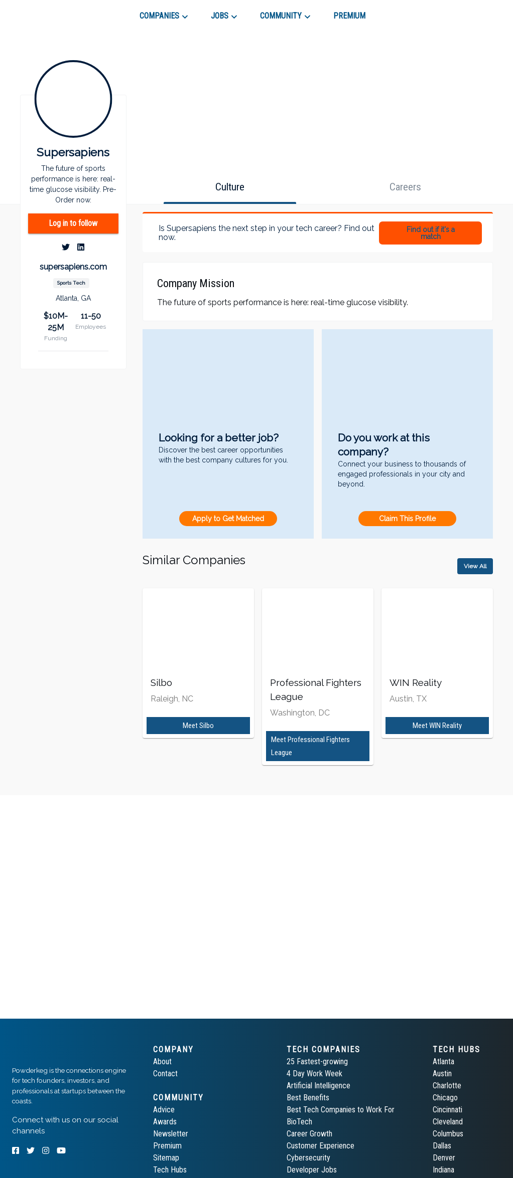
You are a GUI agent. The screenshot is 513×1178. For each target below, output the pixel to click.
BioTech (299, 1121)
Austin (442, 1073)
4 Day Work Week (314, 1073)
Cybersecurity (308, 1157)
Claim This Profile (407, 519)
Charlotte (447, 1085)
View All (475, 566)
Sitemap (166, 1157)
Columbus (448, 1133)
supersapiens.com (73, 267)
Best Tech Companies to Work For (341, 1109)
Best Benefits (308, 1097)
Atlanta (443, 1061)
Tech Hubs (170, 1169)
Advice (164, 1109)
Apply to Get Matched (228, 519)
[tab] (48, 12)
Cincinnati (447, 1109)
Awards (165, 1121)
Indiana (443, 1169)
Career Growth (309, 1133)
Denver (444, 1157)
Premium (167, 1145)
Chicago (445, 1097)
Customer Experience (320, 1145)
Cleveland (448, 1121)
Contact (165, 1073)
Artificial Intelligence (318, 1085)
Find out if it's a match (431, 233)
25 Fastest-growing (317, 1061)
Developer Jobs (312, 1169)
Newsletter (170, 1133)
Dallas (442, 1145)
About (162, 1061)
